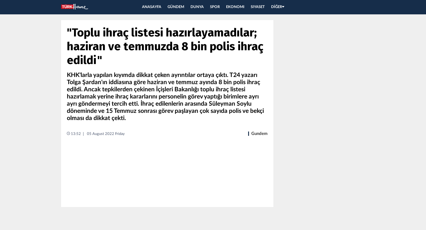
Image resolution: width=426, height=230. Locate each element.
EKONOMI (235, 7)
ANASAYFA (151, 7)
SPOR (215, 7)
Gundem (259, 134)
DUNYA (197, 7)
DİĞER (277, 7)
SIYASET (258, 7)
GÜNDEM (176, 7)
